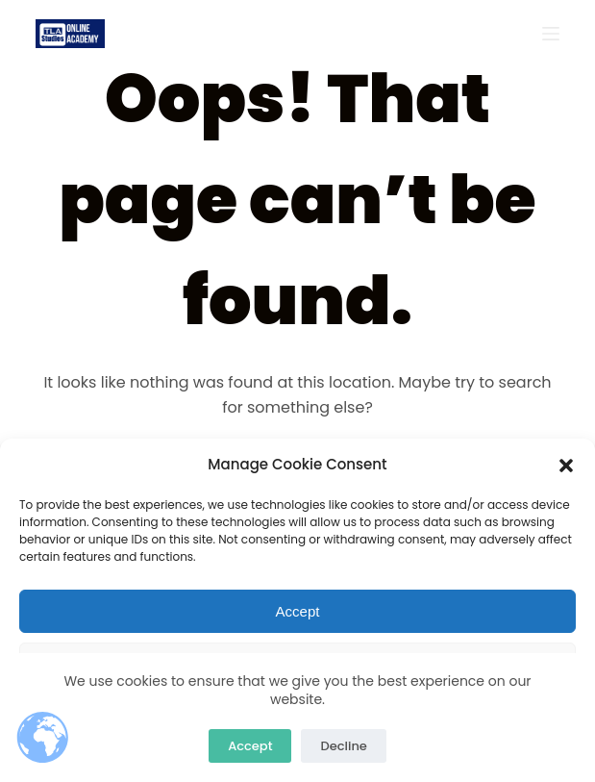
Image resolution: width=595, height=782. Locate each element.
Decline (343, 746)
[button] (566, 465)
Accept (298, 611)
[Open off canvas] (550, 33)
